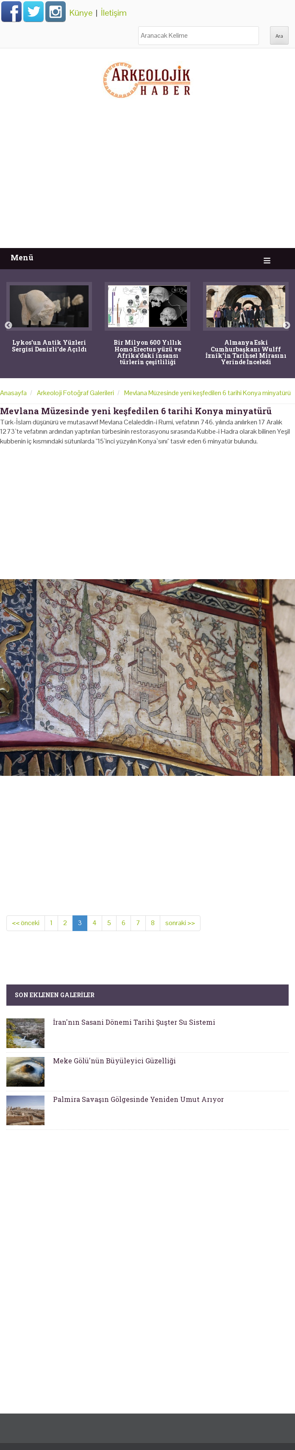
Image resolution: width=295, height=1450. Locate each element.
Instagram (55, 11)
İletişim (114, 12)
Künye (81, 12)
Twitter (33, 11)
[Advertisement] (147, 184)
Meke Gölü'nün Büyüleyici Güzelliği (114, 1060)
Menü (22, 257)
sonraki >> (180, 922)
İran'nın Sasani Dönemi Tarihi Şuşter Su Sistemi (134, 1022)
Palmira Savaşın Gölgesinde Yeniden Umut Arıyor (138, 1099)
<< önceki (25, 922)
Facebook (11, 11)
